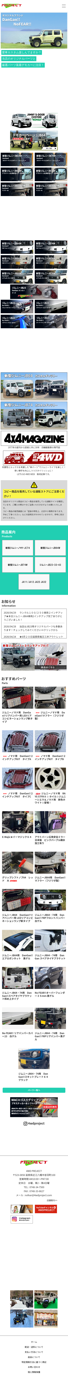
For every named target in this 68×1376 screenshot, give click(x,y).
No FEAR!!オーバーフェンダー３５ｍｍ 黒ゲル (50, 994)
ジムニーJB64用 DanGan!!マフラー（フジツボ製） (50, 879)
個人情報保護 (34, 1372)
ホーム (34, 1341)
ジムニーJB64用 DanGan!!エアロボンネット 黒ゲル (17, 956)
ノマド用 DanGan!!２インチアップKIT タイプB (50, 757)
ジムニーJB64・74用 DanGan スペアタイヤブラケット (50, 956)
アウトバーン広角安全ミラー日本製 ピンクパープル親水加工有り (50, 840)
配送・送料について (34, 1346)
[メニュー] (63, 5)
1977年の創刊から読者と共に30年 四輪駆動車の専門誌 (34, 440)
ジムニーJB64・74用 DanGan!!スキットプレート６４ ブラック (34, 1077)
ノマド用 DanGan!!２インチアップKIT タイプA (17, 757)
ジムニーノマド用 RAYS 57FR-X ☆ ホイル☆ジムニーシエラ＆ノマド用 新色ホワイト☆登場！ (50, 798)
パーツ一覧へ (34, 1090)
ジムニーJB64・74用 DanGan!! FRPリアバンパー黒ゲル (50, 1036)
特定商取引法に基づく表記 (34, 1362)
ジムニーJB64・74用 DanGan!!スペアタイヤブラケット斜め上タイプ (17, 996)
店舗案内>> (52, 1200)
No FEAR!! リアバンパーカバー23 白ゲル (17, 1034)
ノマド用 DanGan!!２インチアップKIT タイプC (17, 795)
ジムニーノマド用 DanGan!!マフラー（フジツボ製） (50, 715)
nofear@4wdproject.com (38, 1195)
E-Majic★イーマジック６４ (17, 837)
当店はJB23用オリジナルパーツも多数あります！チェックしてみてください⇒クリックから (33, 628)
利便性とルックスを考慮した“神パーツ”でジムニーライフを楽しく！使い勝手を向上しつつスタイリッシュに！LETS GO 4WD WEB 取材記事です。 (34, 463)
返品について (34, 1357)
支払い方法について (34, 1351)
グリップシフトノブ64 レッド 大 (17, 879)
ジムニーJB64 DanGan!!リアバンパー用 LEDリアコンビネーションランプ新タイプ (17, 918)
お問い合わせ (34, 1366)
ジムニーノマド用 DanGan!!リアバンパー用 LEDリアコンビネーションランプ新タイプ (17, 717)
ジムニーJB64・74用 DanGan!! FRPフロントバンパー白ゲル (50, 918)
